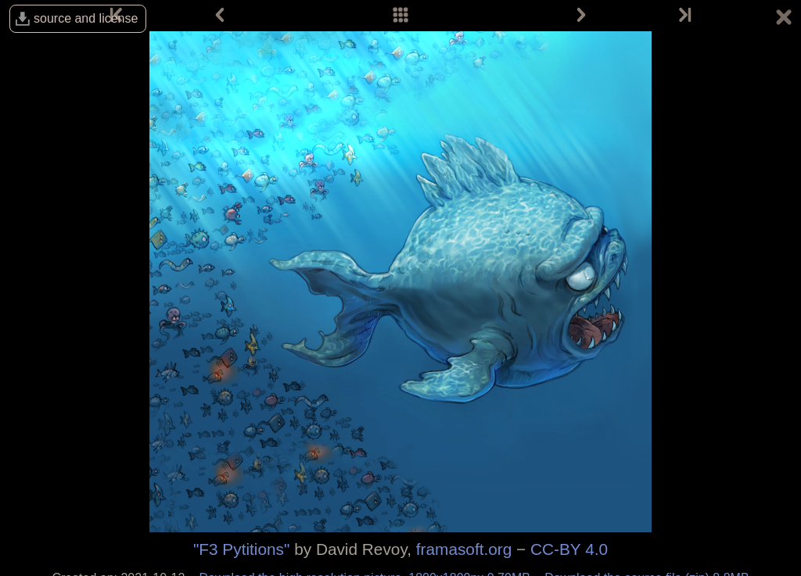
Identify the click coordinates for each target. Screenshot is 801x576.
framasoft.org (464, 549)
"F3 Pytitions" (241, 549)
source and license (86, 18)
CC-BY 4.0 (569, 549)
